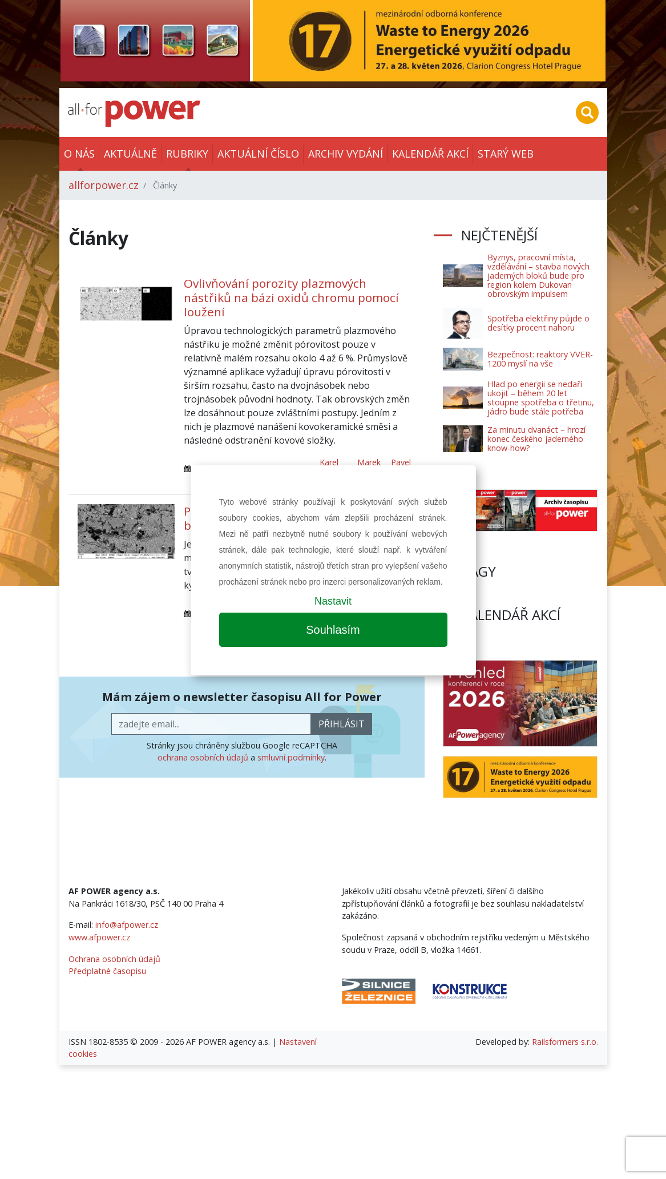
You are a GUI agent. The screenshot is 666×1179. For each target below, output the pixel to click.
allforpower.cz (103, 185)
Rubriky (187, 153)
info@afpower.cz (126, 924)
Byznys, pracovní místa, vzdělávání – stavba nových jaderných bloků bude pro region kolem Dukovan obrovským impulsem (538, 275)
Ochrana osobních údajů (114, 958)
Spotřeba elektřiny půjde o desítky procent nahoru (538, 323)
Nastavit (333, 601)
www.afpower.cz (99, 937)
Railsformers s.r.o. (565, 1041)
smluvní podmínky (291, 757)
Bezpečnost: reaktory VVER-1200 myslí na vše (540, 359)
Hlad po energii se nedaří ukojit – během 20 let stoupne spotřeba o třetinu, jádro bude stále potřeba (540, 398)
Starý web (506, 153)
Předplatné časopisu (107, 970)
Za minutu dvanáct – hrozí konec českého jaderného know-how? (536, 438)
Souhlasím (333, 629)
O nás (79, 153)
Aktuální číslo (258, 153)
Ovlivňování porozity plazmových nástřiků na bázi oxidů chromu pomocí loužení (291, 297)
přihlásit (341, 724)
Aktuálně (130, 153)
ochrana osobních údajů (203, 757)
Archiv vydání (345, 153)
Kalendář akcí (430, 153)
